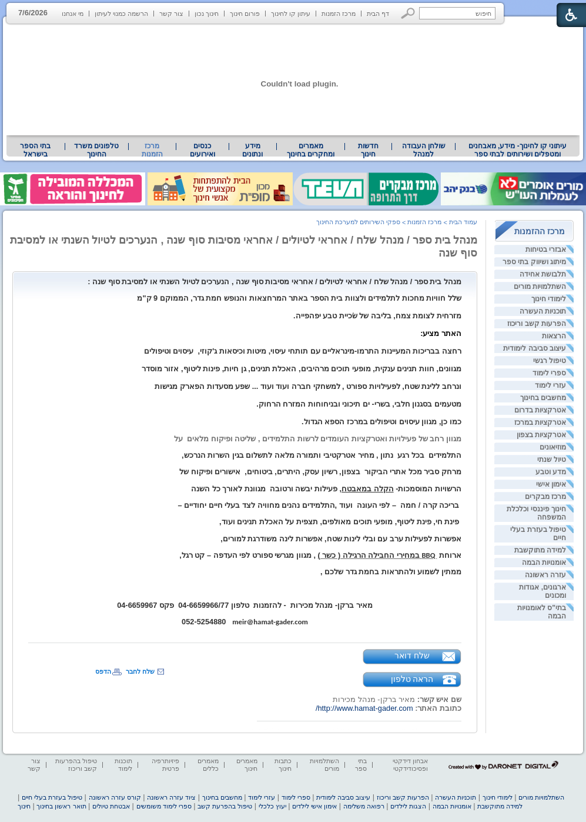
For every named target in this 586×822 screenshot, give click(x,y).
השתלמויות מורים (540, 286)
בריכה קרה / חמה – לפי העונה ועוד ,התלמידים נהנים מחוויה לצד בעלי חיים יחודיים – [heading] (319, 505)
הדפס (103, 671)
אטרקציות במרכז (540, 422)
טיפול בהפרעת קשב (224, 806)
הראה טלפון (412, 679)
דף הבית (378, 13)
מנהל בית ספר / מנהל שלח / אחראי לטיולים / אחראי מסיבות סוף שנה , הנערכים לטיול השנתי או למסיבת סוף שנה (243, 246)
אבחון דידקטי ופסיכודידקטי (410, 764)
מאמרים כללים (208, 764)
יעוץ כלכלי (272, 806)
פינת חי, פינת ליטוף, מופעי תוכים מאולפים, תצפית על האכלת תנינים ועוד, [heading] (340, 521)
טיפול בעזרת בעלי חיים (52, 797)
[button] (408, 13)
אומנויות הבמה (544, 562)
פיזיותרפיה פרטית (165, 764)
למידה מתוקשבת (540, 550)
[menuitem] (518, 150)
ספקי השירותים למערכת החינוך (358, 221)
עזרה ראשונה (545, 575)
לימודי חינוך (548, 299)
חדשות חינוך (368, 150)
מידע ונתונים (252, 150)
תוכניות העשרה (543, 311)
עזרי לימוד (550, 385)
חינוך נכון (207, 13)
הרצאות (554, 336)
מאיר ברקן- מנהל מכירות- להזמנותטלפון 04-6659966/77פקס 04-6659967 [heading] (245, 605)
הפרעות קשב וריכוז (536, 324)
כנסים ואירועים (202, 150)
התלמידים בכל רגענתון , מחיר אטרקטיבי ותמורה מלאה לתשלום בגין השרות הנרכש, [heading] (321, 455)
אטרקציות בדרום (540, 410)
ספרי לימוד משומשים (164, 806)
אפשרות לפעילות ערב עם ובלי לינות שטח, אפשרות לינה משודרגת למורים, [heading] (340, 538)
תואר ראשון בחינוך (61, 806)
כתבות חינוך (283, 764)
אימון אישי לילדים (314, 806)
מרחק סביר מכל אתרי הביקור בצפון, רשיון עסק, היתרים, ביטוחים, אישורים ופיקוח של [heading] (320, 471)
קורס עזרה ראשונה (115, 797)
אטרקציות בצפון (541, 435)
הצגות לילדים (408, 806)
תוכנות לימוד (123, 764)
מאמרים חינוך (246, 764)
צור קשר (171, 13)
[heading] (274, 281)
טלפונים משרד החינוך (96, 150)
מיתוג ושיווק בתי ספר (534, 262)
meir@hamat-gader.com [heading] (270, 621)
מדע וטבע (550, 472)
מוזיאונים (553, 447)
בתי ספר (361, 764)
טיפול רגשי (549, 361)
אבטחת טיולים (111, 806)
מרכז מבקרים (545, 496)
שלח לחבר (140, 671)
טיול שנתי (551, 459)
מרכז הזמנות (339, 13)
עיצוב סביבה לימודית (534, 348)
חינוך (24, 806)
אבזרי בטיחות (545, 249)
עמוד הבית (463, 221)
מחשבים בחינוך (543, 398)
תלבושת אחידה (543, 274)
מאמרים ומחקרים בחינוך (310, 150)
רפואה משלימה (363, 806)
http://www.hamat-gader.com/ (364, 708)
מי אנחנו (72, 13)
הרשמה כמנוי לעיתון (121, 13)
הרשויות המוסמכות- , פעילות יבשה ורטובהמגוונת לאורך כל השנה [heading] (326, 488)
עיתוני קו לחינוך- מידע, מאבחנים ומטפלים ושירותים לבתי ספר (517, 150)
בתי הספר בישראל (35, 150)
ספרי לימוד (549, 373)
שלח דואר (412, 655)
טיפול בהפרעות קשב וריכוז (76, 764)
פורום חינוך (245, 13)
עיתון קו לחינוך (290, 13)
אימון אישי (551, 484)
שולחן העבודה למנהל (424, 150)
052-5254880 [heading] (207, 621)
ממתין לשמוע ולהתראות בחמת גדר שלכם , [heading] (390, 571)
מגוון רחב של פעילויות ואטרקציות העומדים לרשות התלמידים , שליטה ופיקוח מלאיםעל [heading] (317, 438)
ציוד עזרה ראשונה (171, 797)
